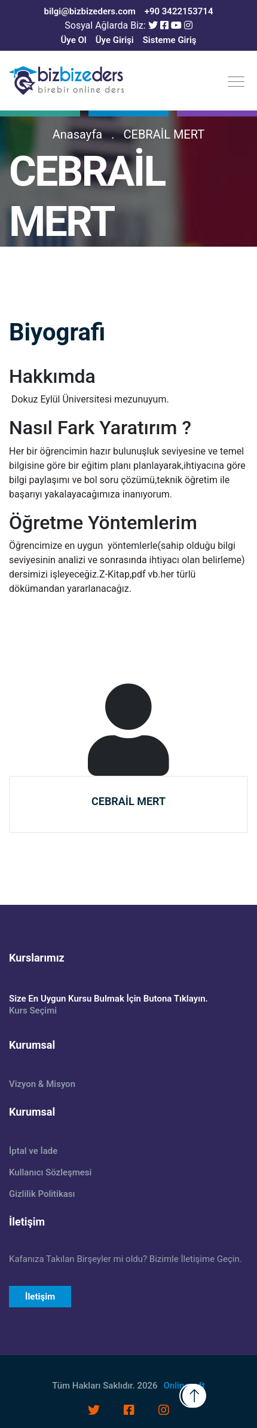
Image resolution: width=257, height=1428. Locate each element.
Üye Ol (73, 40)
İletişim (40, 1296)
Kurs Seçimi (33, 1010)
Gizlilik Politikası (42, 1194)
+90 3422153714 (179, 11)
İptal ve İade (33, 1151)
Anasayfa (77, 134)
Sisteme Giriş (170, 40)
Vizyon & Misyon (42, 1084)
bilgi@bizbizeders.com (90, 11)
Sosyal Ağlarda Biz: (105, 25)
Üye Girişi (115, 40)
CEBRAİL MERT (164, 134)
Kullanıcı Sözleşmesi (50, 1172)
